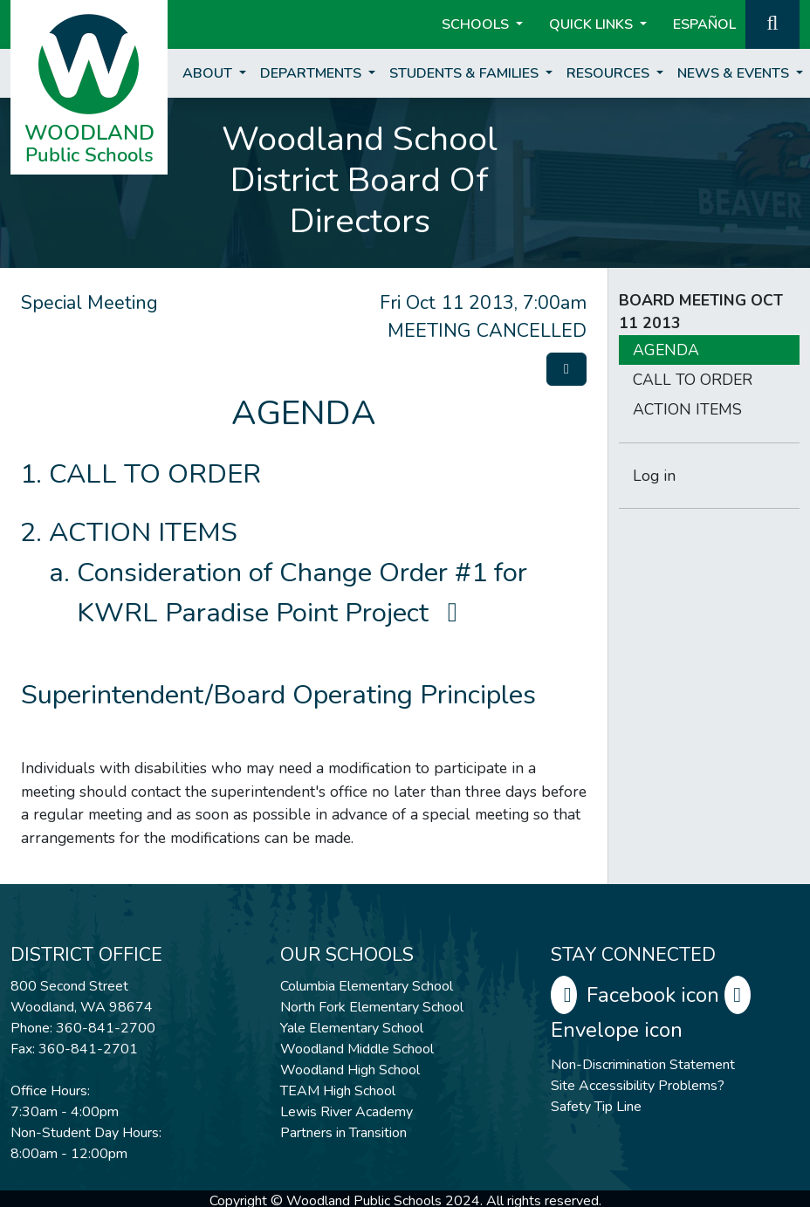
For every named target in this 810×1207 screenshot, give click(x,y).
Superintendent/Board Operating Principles (278, 694)
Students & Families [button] (465, 73)
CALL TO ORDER (155, 474)
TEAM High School (337, 1091)
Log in (654, 475)
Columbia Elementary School (366, 986)
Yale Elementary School (351, 1028)
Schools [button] (477, 24)
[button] (772, 22)
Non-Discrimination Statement (643, 1064)
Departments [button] (312, 73)
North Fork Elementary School (371, 1007)
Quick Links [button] (592, 24)
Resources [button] (609, 73)
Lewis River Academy (346, 1111)
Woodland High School (350, 1070)
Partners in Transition (343, 1132)
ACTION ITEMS (143, 532)
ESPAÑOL (704, 24)
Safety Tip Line (596, 1106)
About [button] (209, 73)
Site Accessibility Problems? (637, 1085)
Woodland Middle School (357, 1049)
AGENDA (666, 349)
